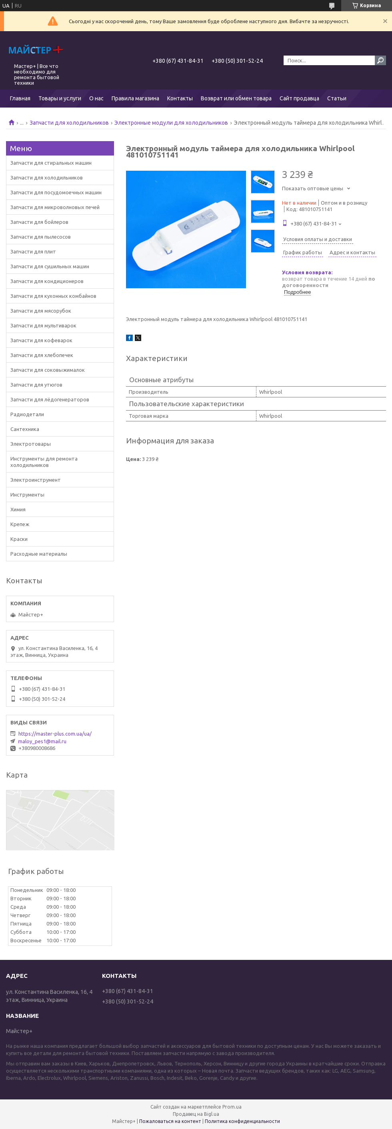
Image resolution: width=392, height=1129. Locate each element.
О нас (96, 98)
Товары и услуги (59, 98)
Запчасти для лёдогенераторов (49, 399)
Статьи (336, 98)
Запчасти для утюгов (36, 384)
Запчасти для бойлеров (39, 222)
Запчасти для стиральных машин (51, 163)
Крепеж (19, 524)
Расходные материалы (38, 554)
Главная (20, 98)
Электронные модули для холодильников (171, 123)
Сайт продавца (299, 98)
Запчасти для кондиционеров (47, 281)
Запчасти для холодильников (69, 123)
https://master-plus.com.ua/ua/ (55, 733)
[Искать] (380, 60)
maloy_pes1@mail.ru (42, 741)
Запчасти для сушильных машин (49, 266)
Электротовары (30, 444)
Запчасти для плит (33, 251)
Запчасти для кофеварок (41, 340)
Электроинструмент (35, 480)
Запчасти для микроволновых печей (55, 207)
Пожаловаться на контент (170, 1121)
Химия (18, 509)
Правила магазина (135, 98)
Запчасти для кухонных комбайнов (53, 296)
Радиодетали (27, 414)
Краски (19, 539)
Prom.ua (232, 1106)
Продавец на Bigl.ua (196, 1114)
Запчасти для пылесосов (40, 236)
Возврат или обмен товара (236, 98)
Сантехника (24, 429)
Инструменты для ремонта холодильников (44, 462)
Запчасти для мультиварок (43, 325)
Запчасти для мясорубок (40, 310)
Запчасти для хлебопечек (41, 355)
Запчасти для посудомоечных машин (56, 192)
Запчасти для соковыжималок (47, 370)
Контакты (180, 98)
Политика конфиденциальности (242, 1121)
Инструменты (27, 494)
